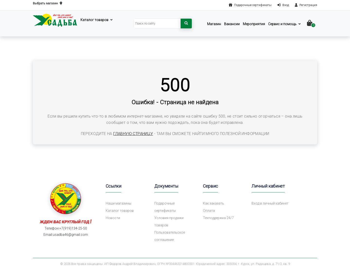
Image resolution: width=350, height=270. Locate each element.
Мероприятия (254, 24)
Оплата (209, 211)
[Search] (157, 23)
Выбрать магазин (47, 3)
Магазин (214, 24)
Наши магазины (118, 203)
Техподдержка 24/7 (218, 218)
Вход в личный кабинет (270, 203)
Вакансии (232, 24)
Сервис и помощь (282, 24)
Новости (113, 218)
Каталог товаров (94, 20)
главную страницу (133, 133)
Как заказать (213, 203)
